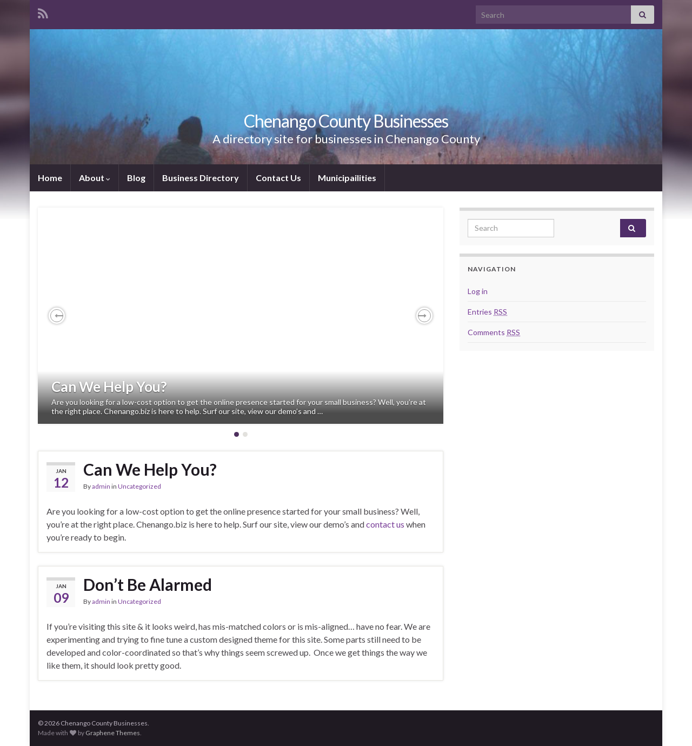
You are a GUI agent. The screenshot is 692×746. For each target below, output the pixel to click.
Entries (487, 311)
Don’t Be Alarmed (147, 584)
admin (101, 486)
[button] (57, 316)
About (94, 177)
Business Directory (200, 177)
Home (50, 177)
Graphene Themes (112, 733)
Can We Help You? (109, 386)
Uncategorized (139, 486)
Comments (494, 332)
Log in (478, 291)
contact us (385, 524)
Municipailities (347, 177)
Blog (136, 177)
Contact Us (278, 177)
